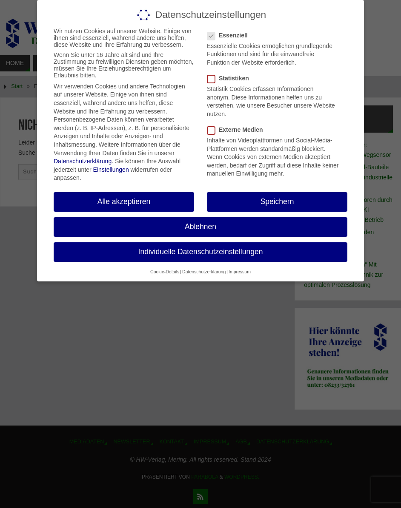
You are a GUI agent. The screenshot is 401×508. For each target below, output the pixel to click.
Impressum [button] (240, 271)
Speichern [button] (277, 201)
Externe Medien (238, 129)
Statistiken (231, 78)
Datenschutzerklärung (83, 161)
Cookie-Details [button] (164, 271)
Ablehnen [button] (200, 226)
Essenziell (231, 35)
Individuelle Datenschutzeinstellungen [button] (200, 251)
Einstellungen (111, 169)
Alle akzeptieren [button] (124, 201)
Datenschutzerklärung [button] (204, 271)
